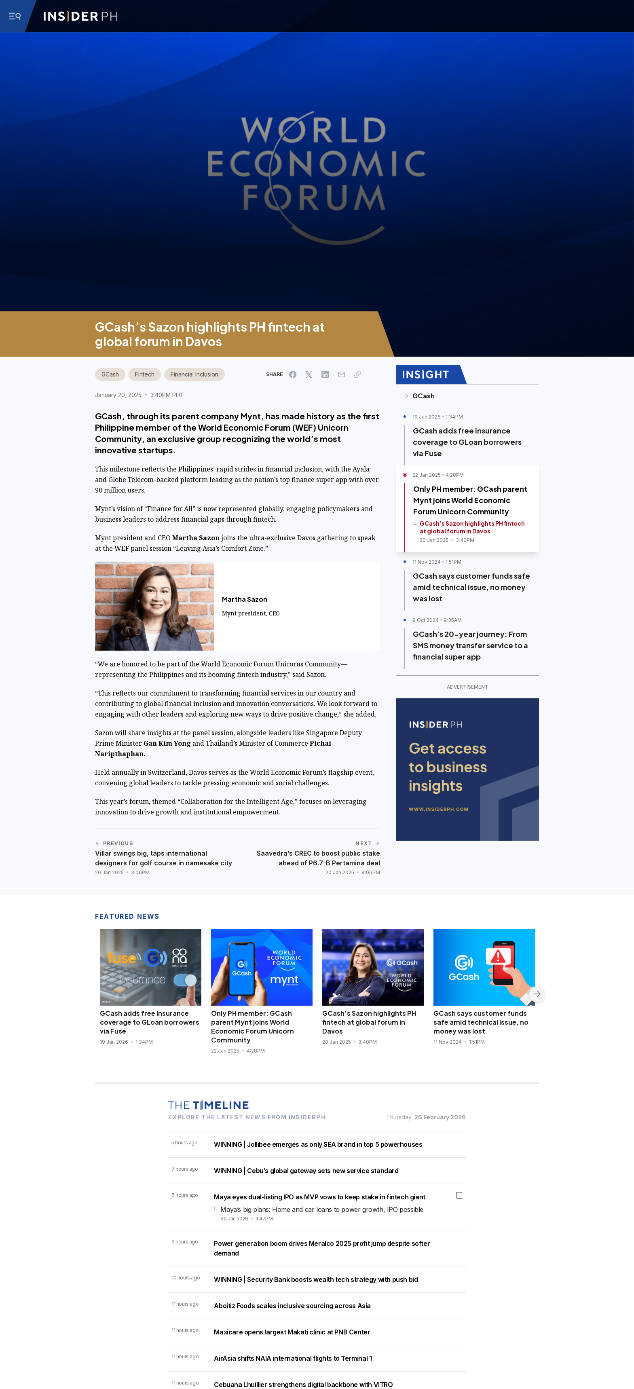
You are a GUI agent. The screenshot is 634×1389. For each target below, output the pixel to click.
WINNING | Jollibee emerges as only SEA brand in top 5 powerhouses (318, 1144)
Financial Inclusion (194, 374)
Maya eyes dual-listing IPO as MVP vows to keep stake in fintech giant (319, 1197)
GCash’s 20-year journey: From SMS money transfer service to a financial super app (470, 645)
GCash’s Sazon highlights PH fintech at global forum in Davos (369, 1022)
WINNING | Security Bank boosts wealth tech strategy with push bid (316, 1279)
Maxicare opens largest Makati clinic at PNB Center (292, 1332)
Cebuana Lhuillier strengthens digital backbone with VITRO (303, 1385)
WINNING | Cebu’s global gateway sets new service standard (306, 1171)
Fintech (144, 374)
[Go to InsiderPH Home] (80, 16)
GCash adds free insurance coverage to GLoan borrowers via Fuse (467, 442)
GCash (110, 374)
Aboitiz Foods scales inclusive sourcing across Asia (292, 1306)
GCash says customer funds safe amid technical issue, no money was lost (471, 587)
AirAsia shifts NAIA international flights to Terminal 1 (293, 1358)
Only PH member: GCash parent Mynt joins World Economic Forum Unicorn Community (470, 500)
